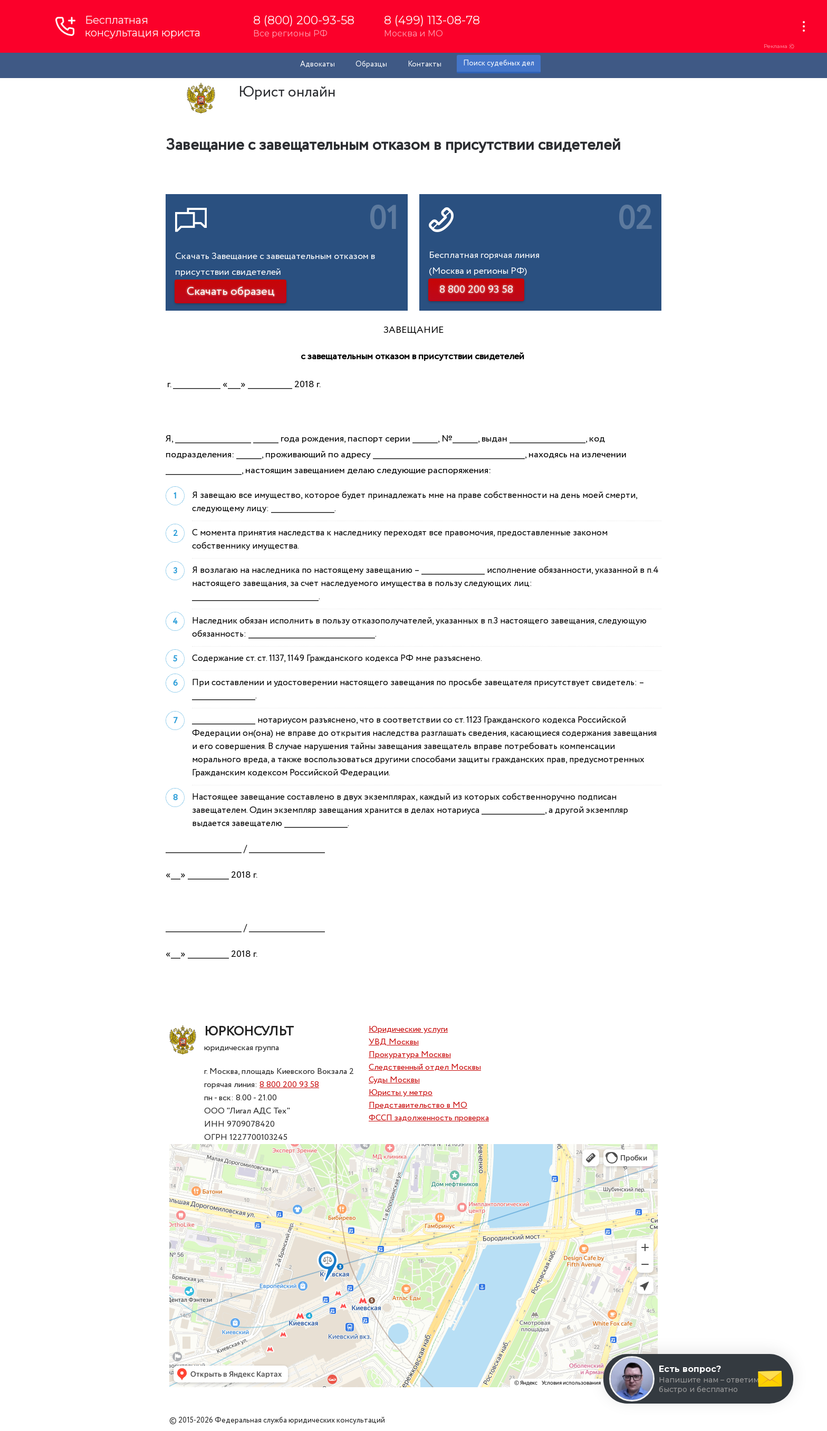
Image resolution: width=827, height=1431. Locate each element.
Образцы (371, 64)
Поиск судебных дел (498, 63)
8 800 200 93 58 (289, 1085)
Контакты (424, 64)
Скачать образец (230, 291)
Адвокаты (317, 64)
